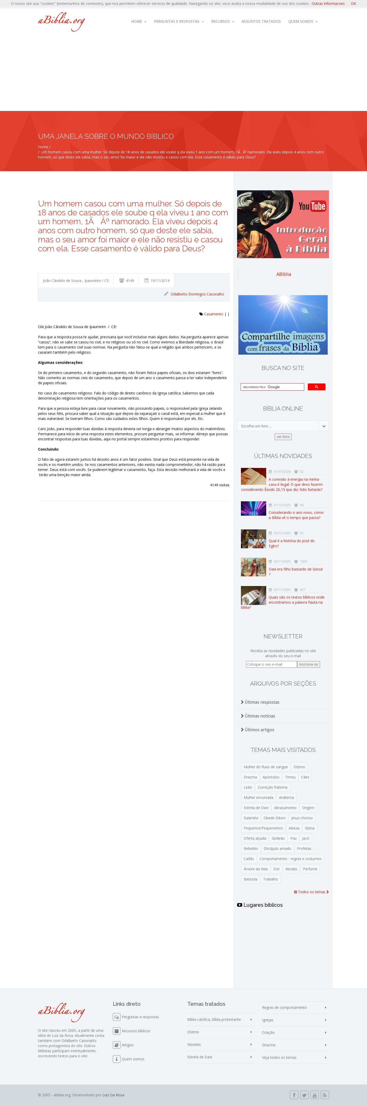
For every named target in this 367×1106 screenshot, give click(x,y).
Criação (268, 1032)
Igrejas (267, 1019)
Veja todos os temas (279, 1057)
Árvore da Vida (256, 868)
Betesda (251, 879)
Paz (293, 838)
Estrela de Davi (256, 807)
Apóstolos (271, 777)
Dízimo (299, 766)
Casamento (213, 314)
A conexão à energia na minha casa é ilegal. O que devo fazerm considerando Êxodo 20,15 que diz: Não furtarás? (282, 484)
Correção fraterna (272, 787)
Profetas (304, 848)
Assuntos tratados (261, 21)
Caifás (249, 858)
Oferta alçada (255, 838)
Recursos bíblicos (136, 1030)
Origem (308, 807)
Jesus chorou (302, 817)
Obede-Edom (275, 817)
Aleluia (294, 828)
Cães (305, 777)
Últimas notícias (258, 716)
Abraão (291, 868)
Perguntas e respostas (179, 21)
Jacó (305, 838)
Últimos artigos (257, 729)
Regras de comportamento (284, 1007)
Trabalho (270, 879)
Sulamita (251, 817)
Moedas (194, 1044)
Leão (248, 787)
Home (138, 21)
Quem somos (302, 21)
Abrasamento (285, 807)
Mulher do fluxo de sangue (266, 766)
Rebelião (251, 848)
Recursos (222, 21)
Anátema (286, 797)
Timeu (290, 777)
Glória (310, 828)
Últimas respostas (260, 702)
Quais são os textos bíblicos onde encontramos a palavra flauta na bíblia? (283, 602)
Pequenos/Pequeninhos (263, 828)
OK (353, 3)
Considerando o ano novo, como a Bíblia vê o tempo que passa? (296, 515)
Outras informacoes (328, 3)
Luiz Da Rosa (113, 1094)
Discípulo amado (277, 848)
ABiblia (283, 274)
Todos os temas (311, 891)
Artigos (127, 1044)
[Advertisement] (183, 72)
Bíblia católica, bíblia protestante (214, 1019)
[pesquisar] (272, 387)
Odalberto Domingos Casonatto (197, 294)
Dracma (250, 777)
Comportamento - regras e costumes (291, 858)
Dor (276, 868)
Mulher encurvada (258, 797)
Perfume (310, 868)
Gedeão (278, 838)
